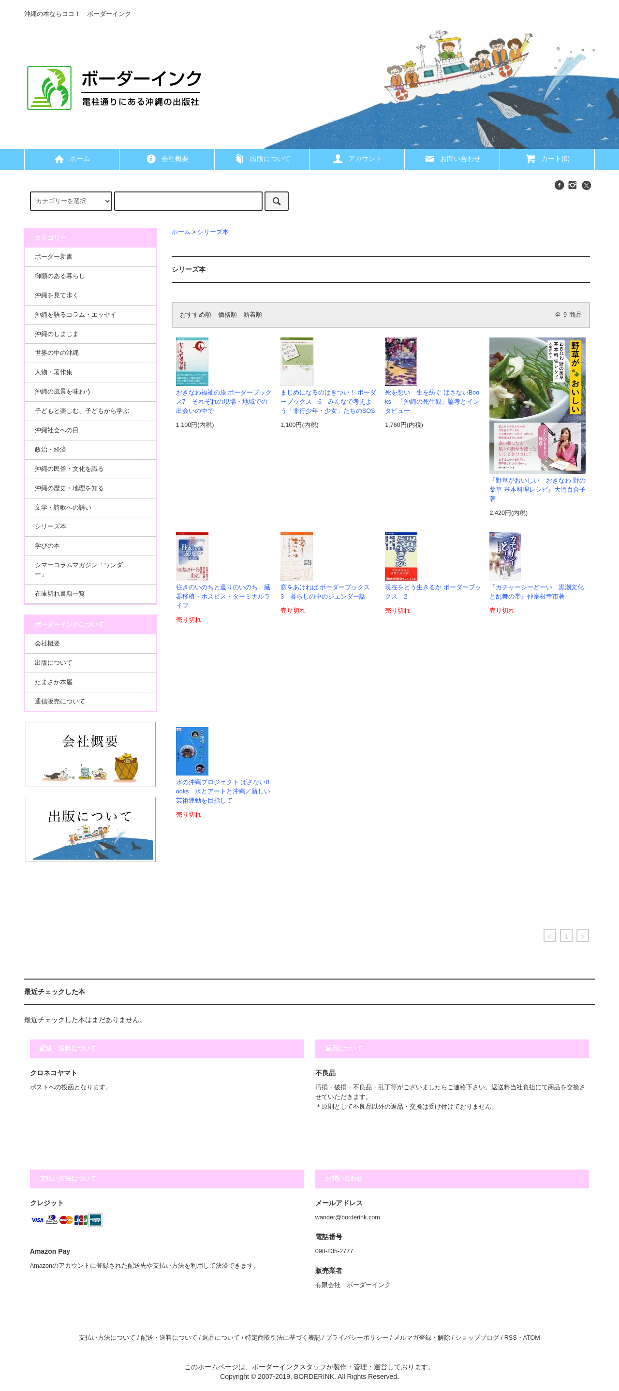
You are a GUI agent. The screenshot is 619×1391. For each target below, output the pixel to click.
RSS (510, 1337)
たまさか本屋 (54, 682)
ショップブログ (477, 1337)
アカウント (357, 158)
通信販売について (60, 701)
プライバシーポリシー (356, 1337)
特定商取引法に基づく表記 (283, 1337)
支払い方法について (107, 1337)
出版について (262, 158)
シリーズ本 (213, 232)
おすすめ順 (195, 314)
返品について (221, 1337)
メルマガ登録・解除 (422, 1337)
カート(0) (547, 158)
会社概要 (167, 158)
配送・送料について (169, 1337)
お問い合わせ (452, 158)
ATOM (531, 1337)
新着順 (252, 314)
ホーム (71, 158)
